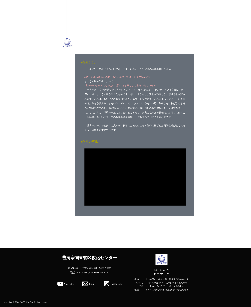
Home (186, 4)
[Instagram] (112, 284)
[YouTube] (65, 284)
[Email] (89, 284)
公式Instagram (223, 4)
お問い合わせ (238, 4)
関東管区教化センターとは (203, 4)
